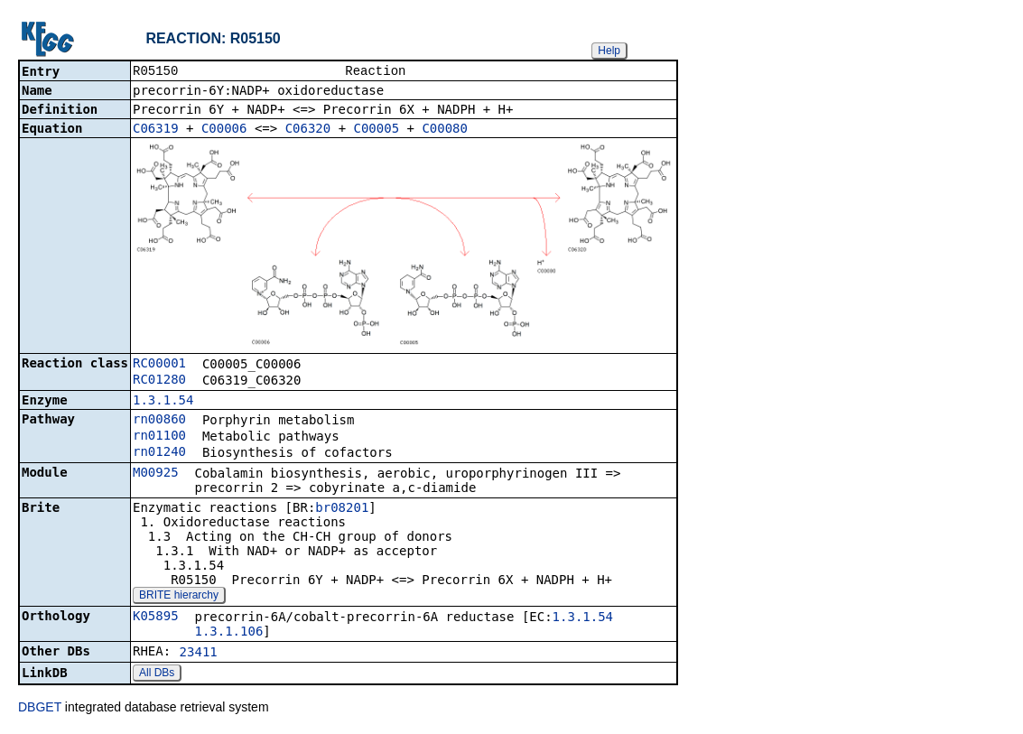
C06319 (156, 130)
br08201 (341, 509)
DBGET (39, 708)
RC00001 (159, 365)
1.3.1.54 (163, 402)
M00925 (156, 474)
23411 (199, 653)
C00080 (445, 130)
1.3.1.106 (228, 633)
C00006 (224, 130)
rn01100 (159, 437)
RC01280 (159, 381)
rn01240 (159, 453)
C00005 (377, 130)
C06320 (308, 130)
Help (609, 50)
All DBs (156, 674)
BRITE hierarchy (179, 596)
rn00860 (159, 420)
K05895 (156, 617)
